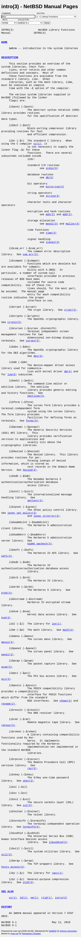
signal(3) (52, 242)
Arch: (6, 20)
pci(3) (6, 679)
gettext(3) (35, 501)
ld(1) (23, 898)
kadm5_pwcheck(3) (39, 544)
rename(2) (8, 704)
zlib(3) (28, 882)
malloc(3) (72, 224)
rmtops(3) (8, 725)
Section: (41, 13)
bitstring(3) (55, 187)
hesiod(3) (29, 470)
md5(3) (67, 214)
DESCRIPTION (9, 57)
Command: (7, 13)
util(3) (6, 854)
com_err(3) (30, 254)
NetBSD (53, 931)
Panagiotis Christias (31, 933)
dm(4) (68, 371)
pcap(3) (6, 667)
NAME (4, 42)
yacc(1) (57, 873)
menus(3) (7, 642)
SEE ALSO (7, 891)
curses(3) (33, 341)
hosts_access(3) (12, 867)
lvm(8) (12, 374)
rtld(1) (46, 898)
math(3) (68, 630)
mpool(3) (52, 224)
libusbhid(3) (58, 842)
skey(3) (28, 781)
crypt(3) (70, 310)
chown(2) (66, 701)
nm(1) (34, 898)
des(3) (38, 356)
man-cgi (14, 933)
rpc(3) (32, 768)
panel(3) (7, 654)
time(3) (51, 233)
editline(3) (35, 396)
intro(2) (61, 898)
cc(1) (37, 144)
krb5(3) (6, 593)
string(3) (52, 196)
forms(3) (32, 421)
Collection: (23, 20)
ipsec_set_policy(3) (21, 513)
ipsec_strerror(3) (47, 516)
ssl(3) (27, 805)
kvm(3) (6, 618)
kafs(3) (6, 556)
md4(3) (50, 214)
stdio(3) (52, 168)
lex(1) (56, 624)
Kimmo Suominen (68, 931)
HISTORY (6, 907)
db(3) (49, 177)
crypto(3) (14, 322)
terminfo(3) (31, 827)
